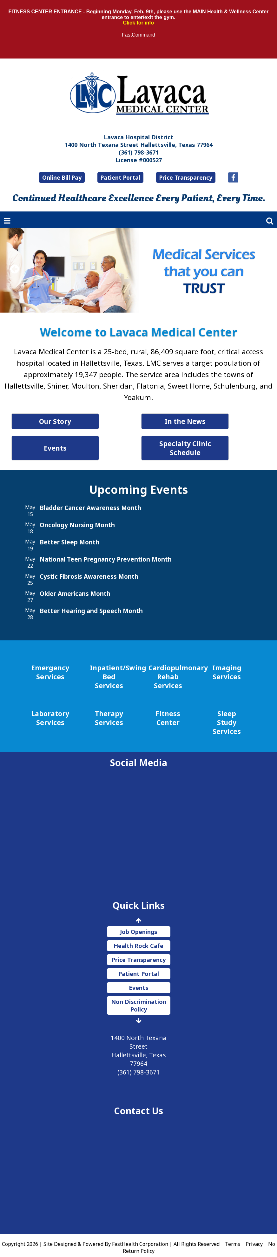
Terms (232, 1235)
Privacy (254, 1235)
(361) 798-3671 (139, 152)
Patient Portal (120, 177)
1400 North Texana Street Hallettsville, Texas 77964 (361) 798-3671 (138, 1046)
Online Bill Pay (62, 177)
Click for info (138, 22)
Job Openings (138, 923)
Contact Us (138, 1101)
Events (73, 443)
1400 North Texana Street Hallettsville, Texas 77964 (139, 144)
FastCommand (138, 35)
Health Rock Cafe (138, 937)
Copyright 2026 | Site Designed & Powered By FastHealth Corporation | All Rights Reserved (111, 1235)
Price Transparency (185, 177)
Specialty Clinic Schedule (204, 443)
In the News (203, 421)
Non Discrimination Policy (138, 996)
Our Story (73, 421)
